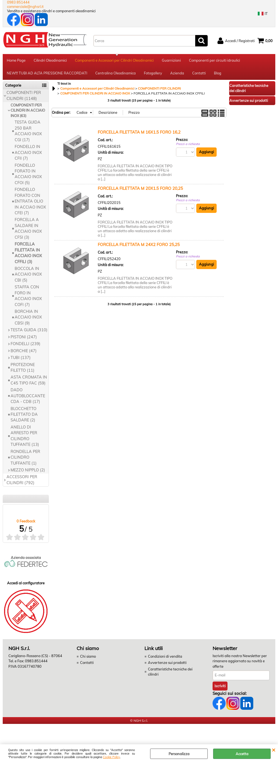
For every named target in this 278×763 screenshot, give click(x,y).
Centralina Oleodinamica (115, 74)
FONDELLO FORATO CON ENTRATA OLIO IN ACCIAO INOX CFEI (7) (30, 202)
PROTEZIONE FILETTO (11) (23, 368)
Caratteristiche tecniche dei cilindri (170, 673)
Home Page (16, 60)
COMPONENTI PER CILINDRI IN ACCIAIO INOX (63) (28, 111)
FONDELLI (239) (25, 344)
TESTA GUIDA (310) (29, 331)
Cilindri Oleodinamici (50, 60)
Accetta (242, 754)
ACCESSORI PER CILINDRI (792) (22, 481)
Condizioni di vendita (165, 657)
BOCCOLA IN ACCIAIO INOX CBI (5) (28, 275)
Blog (217, 74)
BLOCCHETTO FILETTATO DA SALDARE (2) (24, 415)
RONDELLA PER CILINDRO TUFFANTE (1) (25, 458)
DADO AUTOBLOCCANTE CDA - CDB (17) (28, 397)
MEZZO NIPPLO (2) (28, 471)
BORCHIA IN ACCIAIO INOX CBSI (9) (28, 318)
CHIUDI (273, 749)
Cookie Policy (111, 757)
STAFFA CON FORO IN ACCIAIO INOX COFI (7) (28, 297)
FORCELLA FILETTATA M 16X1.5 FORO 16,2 (139, 133)
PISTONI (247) (24, 338)
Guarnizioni (171, 60)
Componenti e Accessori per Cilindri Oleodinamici (114, 60)
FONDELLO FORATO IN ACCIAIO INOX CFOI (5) (28, 175)
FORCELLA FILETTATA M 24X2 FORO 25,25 (139, 245)
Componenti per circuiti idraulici (214, 60)
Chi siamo (88, 657)
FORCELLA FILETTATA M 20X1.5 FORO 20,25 (140, 189)
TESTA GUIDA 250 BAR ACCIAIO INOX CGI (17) (28, 132)
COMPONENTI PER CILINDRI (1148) (24, 96)
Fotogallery (153, 74)
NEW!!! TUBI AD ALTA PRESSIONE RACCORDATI (47, 74)
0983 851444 (18, 2)
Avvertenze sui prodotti (167, 664)
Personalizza (179, 754)
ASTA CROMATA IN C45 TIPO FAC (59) (29, 381)
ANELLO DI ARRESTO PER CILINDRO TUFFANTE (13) (25, 437)
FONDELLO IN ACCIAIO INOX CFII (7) (28, 153)
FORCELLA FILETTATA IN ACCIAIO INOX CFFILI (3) (28, 254)
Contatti (199, 74)
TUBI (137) (21, 358)
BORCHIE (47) (24, 351)
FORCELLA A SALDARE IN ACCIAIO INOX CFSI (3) (28, 230)
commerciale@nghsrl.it (25, 6)
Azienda (177, 74)
